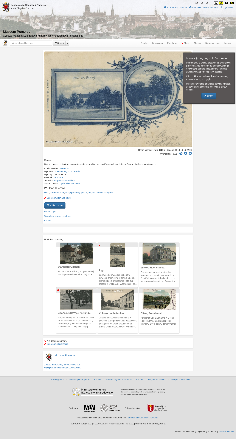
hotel (62, 192)
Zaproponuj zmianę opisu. (57, 198)
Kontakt (139, 379)
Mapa (185, 43)
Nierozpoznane (212, 43)
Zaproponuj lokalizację (56, 344)
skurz (46, 192)
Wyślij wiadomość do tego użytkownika (62, 367)
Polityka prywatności (180, 379)
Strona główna (57, 379)
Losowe (227, 43)
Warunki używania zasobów (203, 7)
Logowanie (226, 7)
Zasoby (144, 43)
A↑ (208, 3)
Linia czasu (157, 43)
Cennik (47, 220)
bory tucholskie (95, 192)
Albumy (197, 43)
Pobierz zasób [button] (55, 205)
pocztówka (58, 177)
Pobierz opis (50, 211)
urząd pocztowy (72, 192)
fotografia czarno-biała (64, 180)
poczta (84, 192)
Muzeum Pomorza (65, 355)
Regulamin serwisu (157, 379)
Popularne (172, 43)
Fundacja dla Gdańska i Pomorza (142, 417)
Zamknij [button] (209, 96)
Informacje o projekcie (175, 7)
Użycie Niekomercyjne (69, 183)
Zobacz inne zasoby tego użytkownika (62, 364)
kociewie (54, 192)
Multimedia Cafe (226, 431)
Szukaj (59, 43)
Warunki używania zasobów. (57, 216)
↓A (196, 3)
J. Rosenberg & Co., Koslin (67, 171)
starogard (108, 192)
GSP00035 (64, 168)
